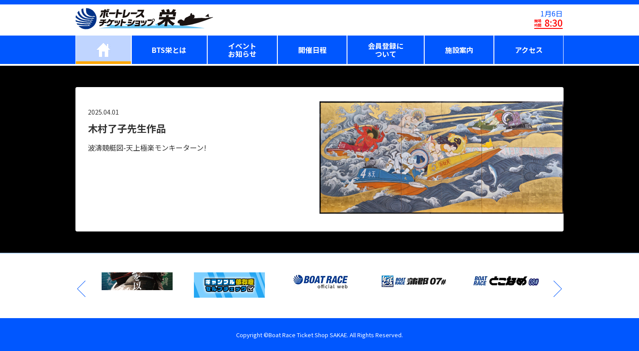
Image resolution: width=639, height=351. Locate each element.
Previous (82, 288)
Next (556, 288)
